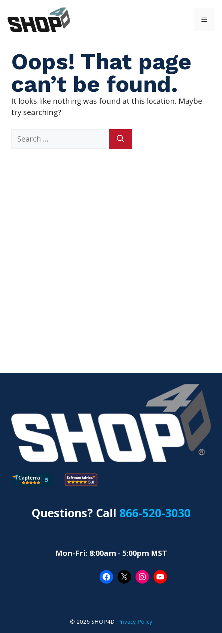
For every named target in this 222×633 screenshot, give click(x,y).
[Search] (120, 139)
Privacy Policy (134, 621)
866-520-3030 (155, 513)
